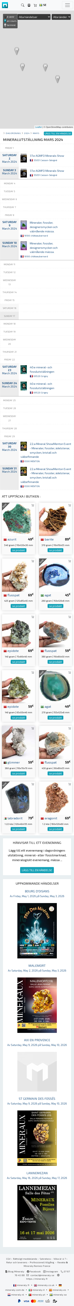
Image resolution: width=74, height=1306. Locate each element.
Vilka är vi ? (59, 1258)
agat (46, 595)
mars (36, 133)
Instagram (50, 1271)
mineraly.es (58, 1289)
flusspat (12, 595)
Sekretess (45, 1258)
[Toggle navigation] (67, 5)
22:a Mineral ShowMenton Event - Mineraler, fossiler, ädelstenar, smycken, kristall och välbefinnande (46, 452)
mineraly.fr (21, 1285)
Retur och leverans (16, 1262)
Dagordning (13, 133)
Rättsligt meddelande (25, 1258)
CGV (8, 1258)
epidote (11, 651)
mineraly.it (37, 1289)
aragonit (49, 818)
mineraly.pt (37, 1294)
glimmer (12, 762)
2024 (26, 133)
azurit (10, 539)
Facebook (34, 1271)
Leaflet (38, 127)
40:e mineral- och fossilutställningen (42, 371)
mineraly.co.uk (44, 1285)
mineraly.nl (16, 1294)
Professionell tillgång (42, 1262)
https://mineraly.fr (37, 1278)
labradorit (13, 818)
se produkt (18, 550)
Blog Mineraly (14, 1271)
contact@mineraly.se (42, 1275)
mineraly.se (58, 1294)
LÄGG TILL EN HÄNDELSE (37, 870)
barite (47, 539)
